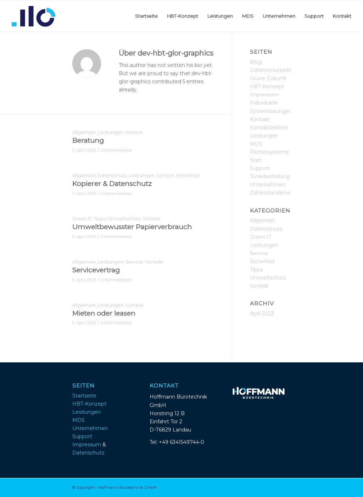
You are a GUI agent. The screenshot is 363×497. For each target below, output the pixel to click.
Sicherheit (188, 175)
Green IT (81, 218)
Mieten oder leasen (103, 313)
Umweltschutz (124, 218)
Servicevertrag (96, 270)
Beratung (88, 140)
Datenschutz (112, 175)
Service (134, 132)
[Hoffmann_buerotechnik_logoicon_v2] (34, 16)
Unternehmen (267, 184)
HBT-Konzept (267, 86)
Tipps (100, 218)
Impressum (264, 94)
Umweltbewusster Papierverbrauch (132, 227)
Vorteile (152, 218)
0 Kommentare (116, 150)
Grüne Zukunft (268, 78)
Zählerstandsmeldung (277, 193)
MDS (256, 144)
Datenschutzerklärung (278, 70)
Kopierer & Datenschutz (112, 184)
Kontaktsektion (269, 127)
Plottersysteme (269, 152)
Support (260, 168)
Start (256, 160)
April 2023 (262, 313)
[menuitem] (146, 16)
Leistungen (110, 132)
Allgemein (84, 132)
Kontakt (260, 119)
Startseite (84, 395)
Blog (256, 62)
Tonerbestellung (270, 176)
